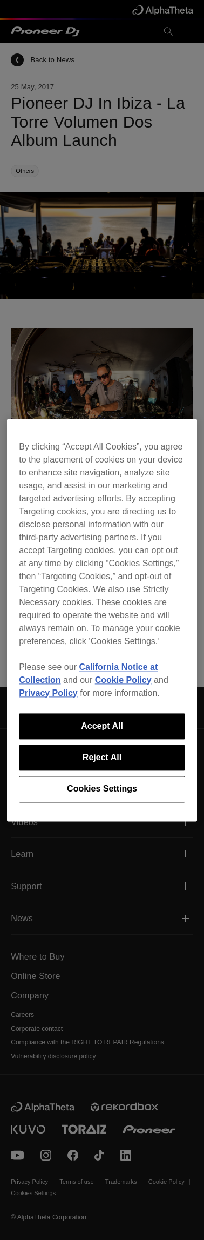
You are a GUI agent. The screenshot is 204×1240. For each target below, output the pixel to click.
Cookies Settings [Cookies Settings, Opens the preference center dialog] (102, 789)
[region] (102, 620)
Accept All (102, 725)
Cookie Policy (123, 680)
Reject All (102, 757)
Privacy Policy (48, 693)
